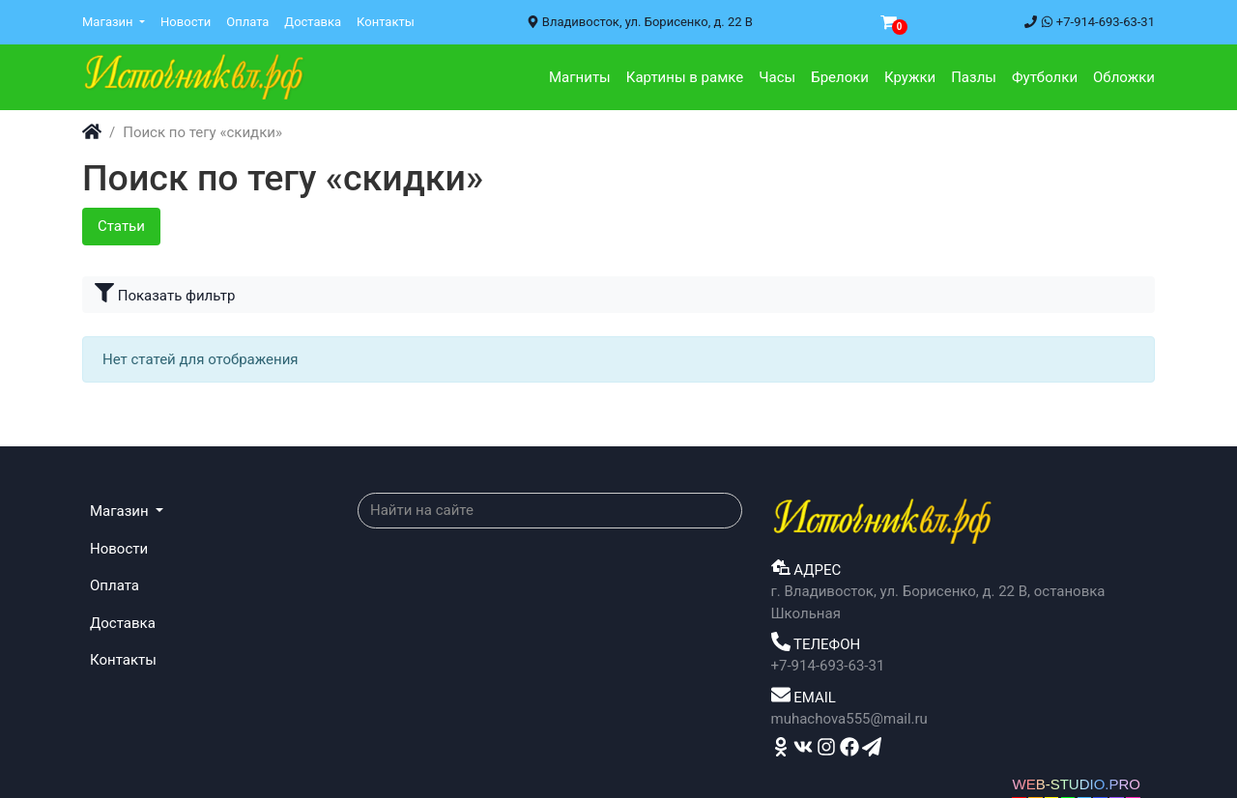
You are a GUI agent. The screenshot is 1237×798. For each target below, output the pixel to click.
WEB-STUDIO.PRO (1076, 784)
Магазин (109, 21)
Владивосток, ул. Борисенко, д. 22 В (640, 21)
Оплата (247, 21)
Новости (185, 21)
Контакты (386, 21)
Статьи (121, 226)
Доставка (312, 21)
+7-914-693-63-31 (1089, 21)
